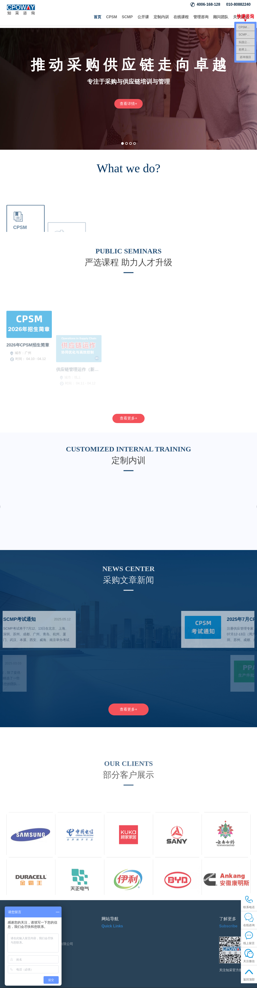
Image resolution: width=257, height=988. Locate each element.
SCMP (127, 17)
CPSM (111, 17)
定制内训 (161, 17)
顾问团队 (220, 17)
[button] (122, 143)
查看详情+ (128, 104)
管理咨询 (200, 17)
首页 (97, 17)
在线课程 (181, 17)
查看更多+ (128, 419)
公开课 (143, 17)
